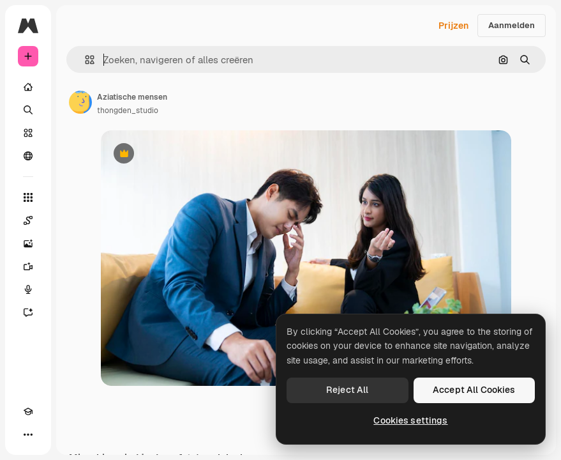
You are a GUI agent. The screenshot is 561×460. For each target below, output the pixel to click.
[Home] (28, 87)
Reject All (347, 389)
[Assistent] (28, 312)
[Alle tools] (28, 197)
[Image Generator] (28, 243)
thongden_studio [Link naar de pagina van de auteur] (127, 110)
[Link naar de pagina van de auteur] (80, 102)
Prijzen (453, 25)
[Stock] (28, 133)
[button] (84, 60)
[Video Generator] (28, 266)
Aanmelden (511, 25)
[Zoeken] (28, 110)
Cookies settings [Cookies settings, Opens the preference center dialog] (410, 420)
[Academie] (28, 411)
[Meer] (28, 434)
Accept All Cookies (474, 389)
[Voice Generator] (28, 289)
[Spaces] (28, 220)
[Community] (28, 156)
